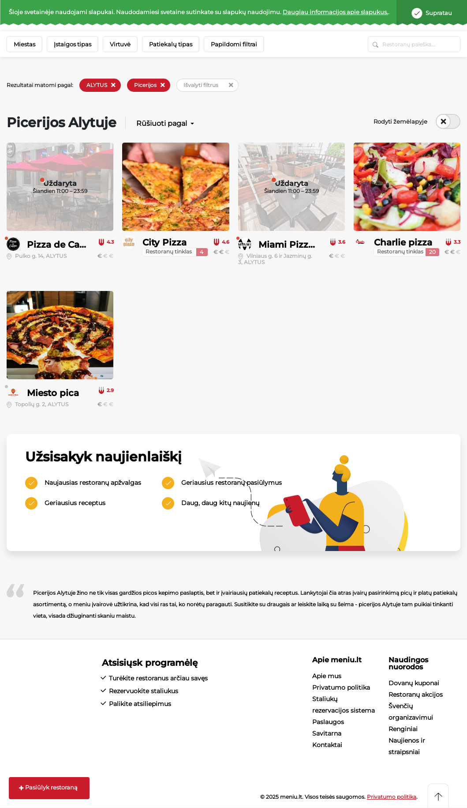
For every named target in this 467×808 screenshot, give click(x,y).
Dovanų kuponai (414, 683)
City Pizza (164, 242)
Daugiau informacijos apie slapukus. (335, 11)
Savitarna (326, 733)
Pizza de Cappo (62, 244)
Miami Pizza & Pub (301, 244)
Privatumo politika (341, 687)
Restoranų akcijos (416, 695)
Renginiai (403, 729)
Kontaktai (327, 745)
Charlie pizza (403, 242)
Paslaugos (328, 722)
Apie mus (326, 676)
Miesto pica (53, 393)
